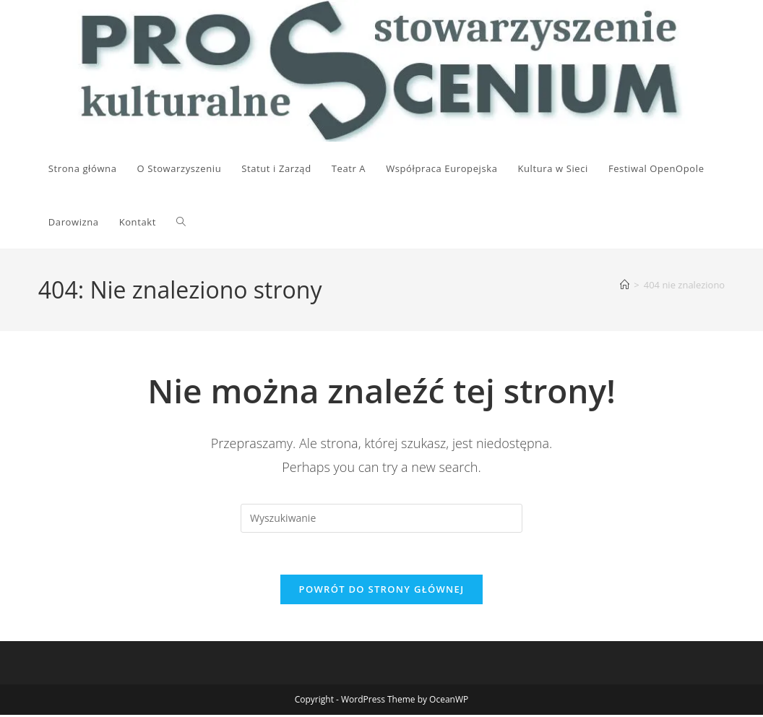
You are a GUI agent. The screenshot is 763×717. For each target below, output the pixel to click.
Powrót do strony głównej (382, 591)
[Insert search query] (381, 518)
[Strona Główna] (624, 284)
